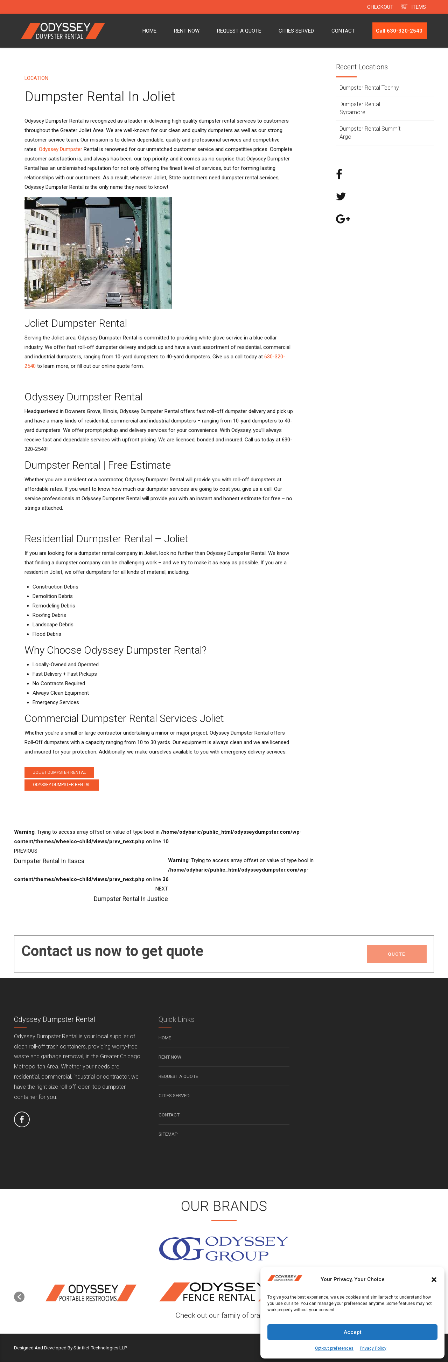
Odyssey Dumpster (60, 149)
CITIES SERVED (296, 31)
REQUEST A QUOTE (239, 31)
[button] (434, 1279)
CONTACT (343, 31)
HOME (149, 31)
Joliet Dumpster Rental (59, 772)
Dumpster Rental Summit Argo (370, 132)
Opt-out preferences (334, 1348)
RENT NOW (187, 31)
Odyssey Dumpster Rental (61, 784)
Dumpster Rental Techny (369, 87)
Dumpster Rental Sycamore (360, 108)
